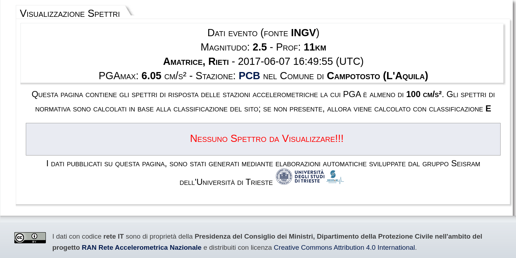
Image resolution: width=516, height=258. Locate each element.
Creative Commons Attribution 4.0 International (100, 182)
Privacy (276, 224)
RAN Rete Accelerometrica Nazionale (406, 174)
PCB (253, 56)
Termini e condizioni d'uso (237, 224)
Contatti (297, 224)
